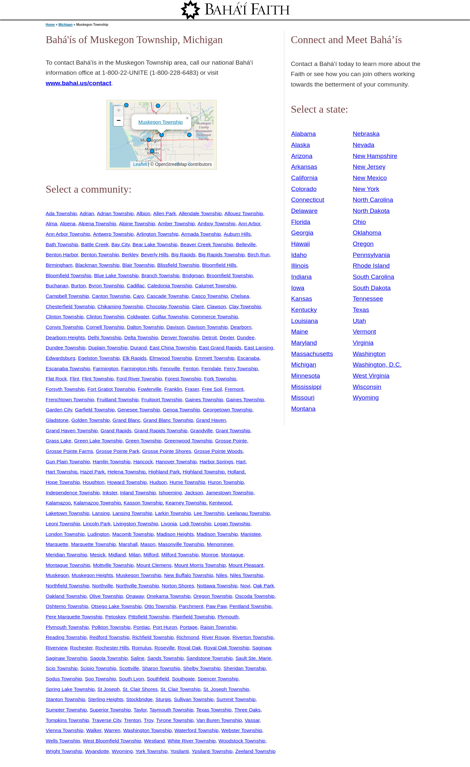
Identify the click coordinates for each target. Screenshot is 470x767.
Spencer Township (217, 678)
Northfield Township (67, 585)
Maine (299, 331)
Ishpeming (170, 492)
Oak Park (263, 585)
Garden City (59, 409)
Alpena (68, 223)
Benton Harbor (62, 254)
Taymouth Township (171, 709)
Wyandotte (97, 751)
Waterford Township (197, 730)
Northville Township (137, 585)
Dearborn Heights (65, 337)
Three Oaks (247, 709)
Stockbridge (139, 699)
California (304, 177)
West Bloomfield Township (112, 740)
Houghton (93, 482)
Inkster (109, 492)
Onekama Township (169, 596)
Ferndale (211, 368)
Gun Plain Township (68, 461)
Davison (175, 327)
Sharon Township (161, 668)
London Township (65, 534)
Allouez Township (244, 213)
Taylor (140, 709)
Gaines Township (204, 399)
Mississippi (306, 386)
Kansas (301, 298)
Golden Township (90, 420)
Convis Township (64, 327)
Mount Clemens (154, 565)
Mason (147, 544)
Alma (51, 223)
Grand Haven (211, 420)
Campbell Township (67, 296)
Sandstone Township (209, 658)
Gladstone (57, 420)
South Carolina (373, 276)
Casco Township (210, 296)
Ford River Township (139, 378)
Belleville (246, 244)
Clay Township (245, 306)
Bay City (120, 244)
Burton (78, 285)
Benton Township (100, 254)
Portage (188, 627)
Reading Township (66, 637)
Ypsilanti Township (212, 751)
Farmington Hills (139, 368)
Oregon (363, 243)
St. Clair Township (181, 689)
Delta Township (141, 337)
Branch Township (160, 275)
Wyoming (122, 751)
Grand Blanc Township (168, 420)
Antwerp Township (113, 234)
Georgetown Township (227, 409)
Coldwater (138, 316)
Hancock (143, 461)
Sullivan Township (194, 699)
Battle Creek (95, 244)
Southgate (183, 678)
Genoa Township (181, 409)
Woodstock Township (241, 740)
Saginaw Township (66, 658)
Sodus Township (64, 678)
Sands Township (165, 658)
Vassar (252, 720)
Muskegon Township (160, 122)
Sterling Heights (105, 699)
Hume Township (187, 482)
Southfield (158, 678)
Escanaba (248, 358)
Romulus (142, 647)
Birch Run (258, 254)
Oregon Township (212, 596)
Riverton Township (252, 637)
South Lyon (131, 678)
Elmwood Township (170, 358)
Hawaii (300, 243)
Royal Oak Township (226, 647)
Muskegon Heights (92, 575)
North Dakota (371, 210)
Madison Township (217, 534)
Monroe (209, 554)
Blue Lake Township (116, 275)
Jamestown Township (230, 492)
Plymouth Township (67, 627)
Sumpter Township (66, 709)
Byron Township (106, 285)
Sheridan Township (245, 668)
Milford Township (179, 554)
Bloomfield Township (68, 275)
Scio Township (62, 668)
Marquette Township (93, 544)
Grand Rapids (116, 430)
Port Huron (165, 627)
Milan (135, 554)
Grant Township (232, 430)
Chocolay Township (167, 306)
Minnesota (305, 375)
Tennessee (368, 298)
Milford (151, 554)
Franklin (173, 389)
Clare (198, 306)
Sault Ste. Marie (253, 658)
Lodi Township (195, 523)
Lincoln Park (97, 523)
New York (366, 188)
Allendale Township (200, 213)
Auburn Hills (237, 234)
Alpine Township (137, 223)
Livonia (169, 523)
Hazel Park (92, 471)
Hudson (158, 482)
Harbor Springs (216, 461)
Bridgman (193, 275)
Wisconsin (367, 386)
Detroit (209, 337)
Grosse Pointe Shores (166, 451)
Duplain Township (107, 347)
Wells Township (63, 740)
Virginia (363, 342)
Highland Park (164, 471)
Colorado (304, 188)
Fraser (192, 389)
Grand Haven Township (72, 430)
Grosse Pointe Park (117, 451)
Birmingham (59, 265)
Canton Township (111, 296)
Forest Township (183, 378)
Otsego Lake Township (116, 606)
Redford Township (109, 637)
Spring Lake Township (70, 689)
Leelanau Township (248, 513)
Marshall (127, 544)
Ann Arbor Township (68, 234)
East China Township (172, 347)
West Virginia (371, 375)
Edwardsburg (60, 358)
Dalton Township (145, 327)
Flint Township (98, 378)
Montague (232, 554)
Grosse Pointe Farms (69, 451)
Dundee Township (66, 347)
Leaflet (139, 164)
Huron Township (226, 482)
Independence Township (73, 492)
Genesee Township (139, 409)
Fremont (234, 389)
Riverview (56, 647)
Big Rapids (183, 254)
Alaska (300, 144)
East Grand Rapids (220, 347)
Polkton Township (111, 627)
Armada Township (201, 234)
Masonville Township (181, 544)
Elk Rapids (134, 358)
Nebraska (366, 133)
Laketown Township (67, 513)
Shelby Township (202, 668)
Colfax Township (170, 316)
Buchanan (57, 285)
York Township (151, 751)
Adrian (87, 213)
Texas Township (213, 709)
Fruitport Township (161, 399)
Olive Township (106, 596)
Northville (102, 585)
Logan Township (232, 523)
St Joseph (109, 689)
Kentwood (220, 502)
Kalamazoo (58, 502)
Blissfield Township (178, 265)
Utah (359, 320)
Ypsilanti (179, 751)
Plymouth (228, 616)
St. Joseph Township (226, 689)
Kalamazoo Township (97, 502)
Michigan (65, 24)
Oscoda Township (254, 596)
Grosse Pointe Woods (218, 451)
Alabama (303, 133)
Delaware (304, 210)
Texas (361, 309)
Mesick (98, 554)
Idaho (299, 254)
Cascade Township (168, 296)
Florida (300, 221)
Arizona (301, 155)
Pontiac (141, 627)
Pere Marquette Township (74, 616)
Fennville (170, 368)
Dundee (246, 337)
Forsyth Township (65, 389)
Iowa (298, 287)
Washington (369, 353)
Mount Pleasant (245, 565)
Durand (138, 347)
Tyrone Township (175, 720)
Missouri (302, 397)
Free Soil (212, 389)
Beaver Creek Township (206, 244)
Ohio (359, 221)
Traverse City (106, 720)
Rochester (81, 647)
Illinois (299, 265)
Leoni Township (63, 523)
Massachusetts (312, 353)
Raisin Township (218, 627)
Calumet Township (215, 285)
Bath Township (62, 244)
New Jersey (369, 166)
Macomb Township (133, 534)
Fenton (191, 368)
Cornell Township (105, 327)
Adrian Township (115, 213)
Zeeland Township (255, 751)
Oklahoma (367, 232)
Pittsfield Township (148, 616)
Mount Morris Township (200, 565)
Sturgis (163, 699)
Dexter (227, 337)
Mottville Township (113, 565)
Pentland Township (250, 606)
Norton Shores (178, 585)
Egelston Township (99, 358)
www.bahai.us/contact (78, 83)
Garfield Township (95, 409)
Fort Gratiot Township (111, 389)
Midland (117, 554)
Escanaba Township (68, 368)
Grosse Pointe (231, 440)
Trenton (132, 720)
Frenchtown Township (70, 399)
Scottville (129, 668)
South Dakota (372, 287)
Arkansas (304, 166)
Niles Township (246, 575)
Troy (148, 720)
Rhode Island (371, 265)
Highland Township (204, 471)
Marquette (57, 544)
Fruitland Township (118, 399)
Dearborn (240, 327)
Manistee (251, 534)
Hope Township (63, 482)
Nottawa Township (217, 585)
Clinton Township (65, 316)
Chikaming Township (121, 306)
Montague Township (68, 565)
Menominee (220, 544)
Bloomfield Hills (219, 265)
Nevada (363, 144)
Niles (221, 575)
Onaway (135, 596)
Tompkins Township (67, 720)
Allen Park (164, 213)
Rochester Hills (112, 647)
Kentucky (304, 309)
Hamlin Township (112, 461)
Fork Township (220, 378)
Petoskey (115, 616)
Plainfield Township (193, 616)
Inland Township (138, 492)
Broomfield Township (230, 275)
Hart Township (61, 471)
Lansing (101, 513)
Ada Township (61, 213)
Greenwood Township (188, 440)
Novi (245, 585)
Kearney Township (185, 502)
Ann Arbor (249, 223)
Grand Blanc (126, 420)
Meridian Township (66, 554)
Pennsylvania (371, 254)
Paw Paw (216, 606)
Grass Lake (58, 440)
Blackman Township (97, 265)
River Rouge (215, 637)
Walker (93, 730)
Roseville (164, 647)
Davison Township (207, 327)
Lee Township (209, 513)
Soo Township (100, 678)
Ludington (98, 534)
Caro (138, 296)
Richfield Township (153, 637)
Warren (112, 730)
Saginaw (261, 647)
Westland (154, 740)
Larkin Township (173, 513)
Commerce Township (214, 316)
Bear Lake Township (155, 244)
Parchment (191, 606)
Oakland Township (66, 596)
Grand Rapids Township (160, 430)
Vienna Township (65, 730)
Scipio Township (98, 668)
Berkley (130, 254)
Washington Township (147, 730)
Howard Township (127, 482)
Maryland (304, 342)
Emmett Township (214, 358)
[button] (158, 106)
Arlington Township (157, 234)
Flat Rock (56, 378)
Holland (235, 471)
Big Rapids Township (221, 254)
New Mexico (370, 177)
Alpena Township (97, 223)
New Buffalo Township (188, 575)
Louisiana (304, 320)
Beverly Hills (155, 254)
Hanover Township (176, 461)
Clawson (216, 306)
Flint (74, 378)
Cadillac (136, 285)
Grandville (201, 430)
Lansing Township (132, 513)
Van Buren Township (219, 720)
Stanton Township (65, 699)
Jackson (194, 492)
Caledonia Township (170, 285)
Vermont (364, 331)
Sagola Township (109, 658)
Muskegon (57, 575)
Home (50, 24)
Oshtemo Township (67, 606)
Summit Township (236, 699)
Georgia (302, 232)
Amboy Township (216, 223)
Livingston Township (135, 523)
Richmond (188, 637)
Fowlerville (150, 389)
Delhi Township (104, 337)
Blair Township (138, 265)
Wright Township (64, 751)
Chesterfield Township (70, 306)
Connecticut (307, 199)
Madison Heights (175, 534)
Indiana (301, 276)
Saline (138, 658)
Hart (240, 461)
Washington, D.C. (377, 364)
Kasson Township (143, 502)
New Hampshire (375, 155)
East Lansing (258, 347)
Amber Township (176, 223)
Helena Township (126, 471)
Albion (143, 213)
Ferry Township (241, 368)
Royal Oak (189, 647)
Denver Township (180, 337)
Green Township (143, 440)
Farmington (105, 368)
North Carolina (373, 199)
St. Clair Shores (140, 689)
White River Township (191, 740)
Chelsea (240, 296)
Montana (303, 408)
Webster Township (241, 730)
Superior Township (110, 709)
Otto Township (160, 606)
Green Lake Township (98, 440)
